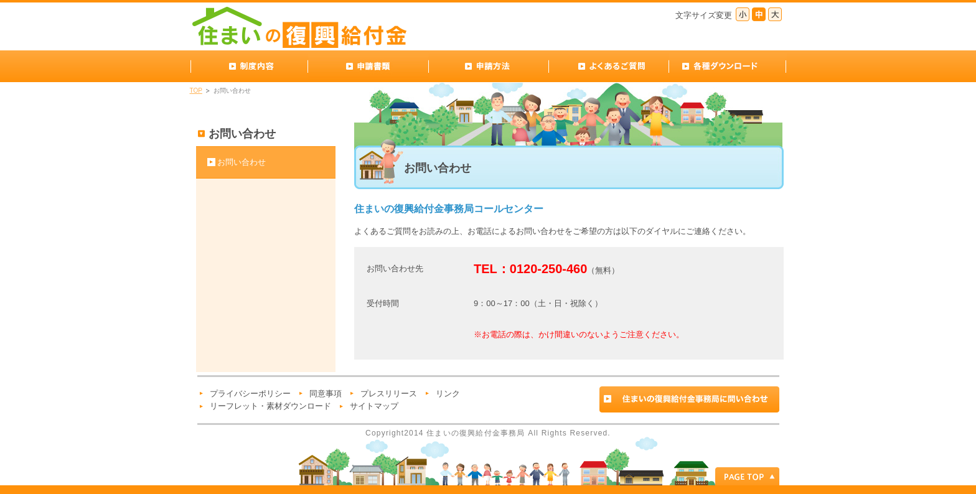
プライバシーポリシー (250, 393)
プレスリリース (388, 393)
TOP (196, 90)
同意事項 (325, 393)
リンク (448, 393)
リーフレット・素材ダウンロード (270, 406)
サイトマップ (374, 406)
